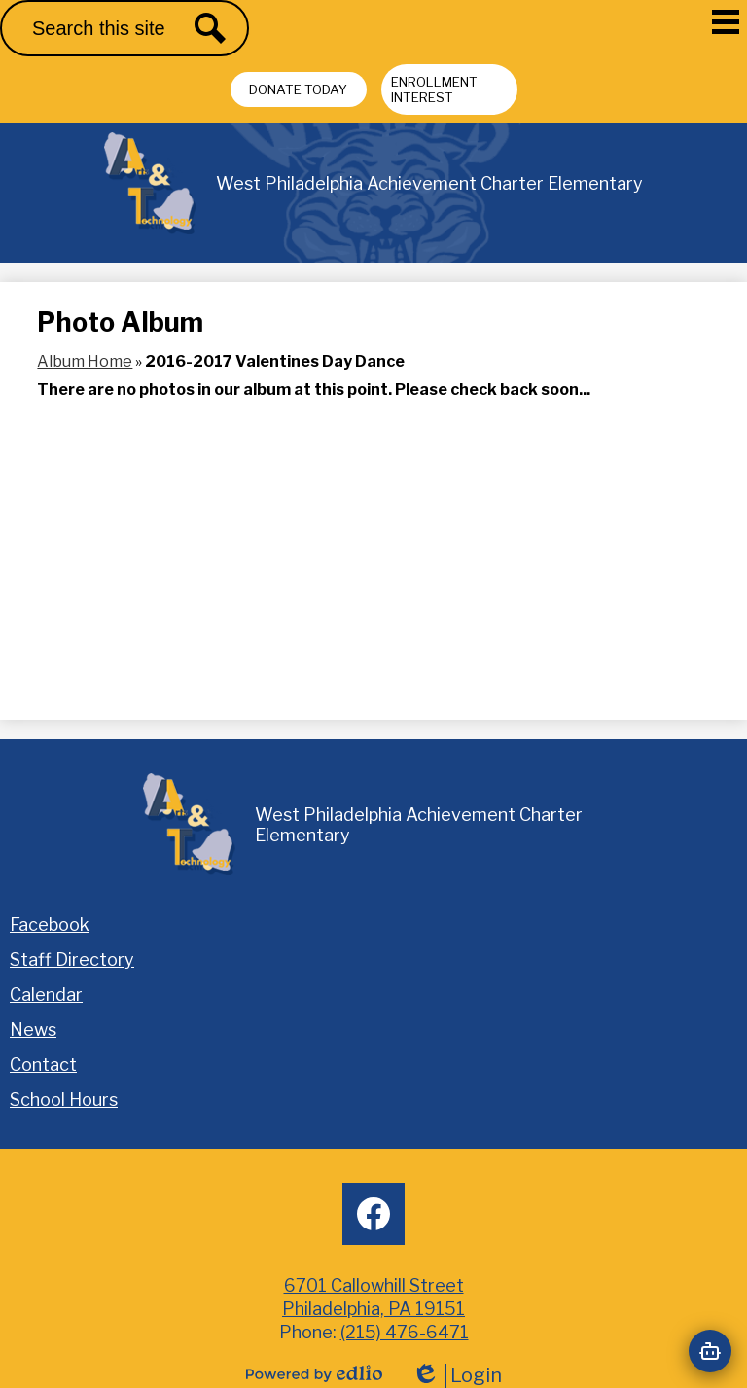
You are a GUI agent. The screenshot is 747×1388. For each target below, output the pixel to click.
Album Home (84, 361)
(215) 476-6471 (404, 1332)
